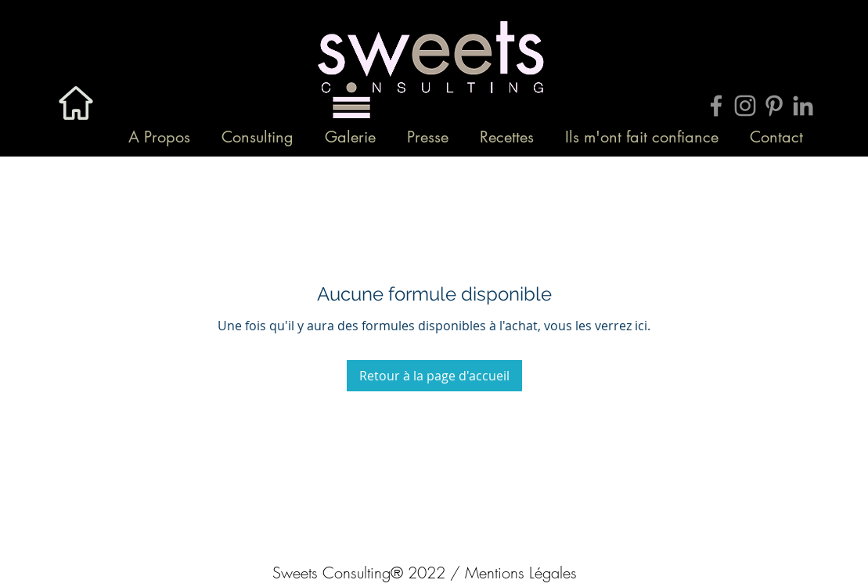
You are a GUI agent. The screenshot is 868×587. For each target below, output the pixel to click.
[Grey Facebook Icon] (716, 106)
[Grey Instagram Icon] (745, 106)
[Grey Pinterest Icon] (774, 106)
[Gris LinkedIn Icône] (803, 106)
